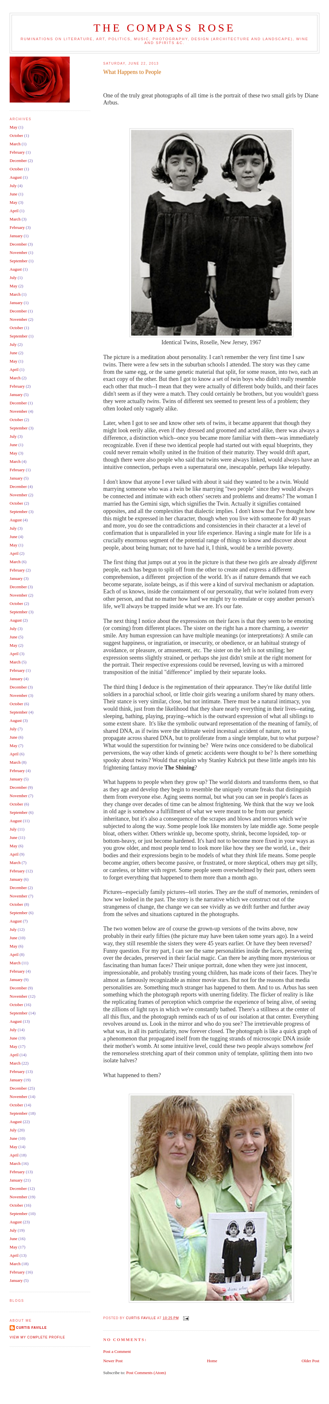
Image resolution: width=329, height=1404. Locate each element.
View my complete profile (37, 1337)
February (17, 152)
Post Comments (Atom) (146, 1372)
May (13, 127)
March (15, 143)
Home (212, 1360)
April (14, 210)
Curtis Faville (31, 1327)
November (18, 252)
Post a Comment (117, 1351)
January (16, 235)
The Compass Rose (164, 28)
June (13, 194)
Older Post (310, 1360)
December (18, 160)
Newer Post (112, 1360)
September (19, 260)
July (13, 185)
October (16, 135)
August (16, 177)
